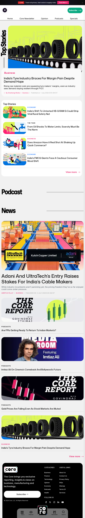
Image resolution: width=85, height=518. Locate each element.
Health (46, 493)
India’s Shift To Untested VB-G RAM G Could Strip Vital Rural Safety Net (53, 112)
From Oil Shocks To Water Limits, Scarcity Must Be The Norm (53, 128)
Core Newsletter (27, 18)
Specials (74, 18)
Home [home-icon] (10, 18)
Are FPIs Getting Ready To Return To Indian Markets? (28, 330)
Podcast (11, 192)
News (8, 210)
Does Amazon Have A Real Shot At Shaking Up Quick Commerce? (51, 144)
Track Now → (63, 2)
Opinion (44, 18)
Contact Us (63, 476)
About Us (62, 472)
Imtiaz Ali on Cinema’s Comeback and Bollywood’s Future (31, 369)
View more (73, 172)
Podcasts (59, 18)
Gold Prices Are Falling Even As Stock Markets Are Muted (31, 408)
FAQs (61, 483)
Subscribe (75, 10)
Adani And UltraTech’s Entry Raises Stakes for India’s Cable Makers (40, 279)
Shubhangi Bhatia (14, 93)
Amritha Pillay (7, 293)
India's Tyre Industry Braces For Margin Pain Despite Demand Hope (39, 79)
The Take (31, 123)
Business (26, 93)
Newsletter (54, 513)
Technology (48, 479)
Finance (47, 476)
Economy (31, 107)
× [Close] (82, 2)
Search (64, 513)
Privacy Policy (64, 479)
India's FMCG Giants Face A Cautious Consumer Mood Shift (52, 159)
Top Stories (9, 104)
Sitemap (62, 486)
